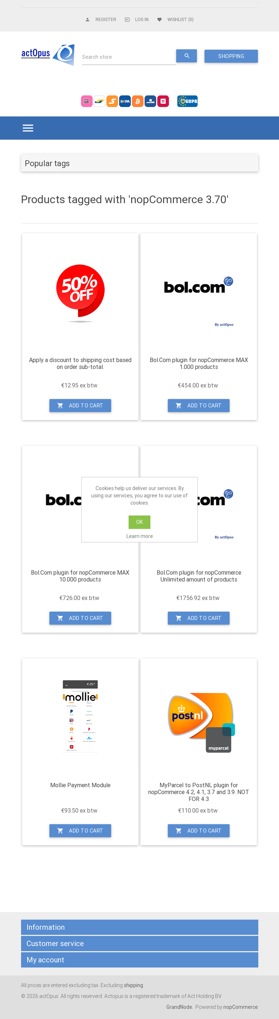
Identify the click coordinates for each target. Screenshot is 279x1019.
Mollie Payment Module (80, 785)
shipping (133, 985)
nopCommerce (240, 1007)
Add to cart (80, 405)
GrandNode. (180, 1007)
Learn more (139, 536)
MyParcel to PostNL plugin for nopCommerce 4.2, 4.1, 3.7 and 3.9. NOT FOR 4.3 (198, 792)
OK (139, 522)
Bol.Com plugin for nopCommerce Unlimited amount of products (199, 576)
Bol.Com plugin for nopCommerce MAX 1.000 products (199, 363)
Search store (97, 57)
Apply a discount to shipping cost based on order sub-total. (80, 363)
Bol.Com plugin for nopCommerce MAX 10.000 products (80, 576)
